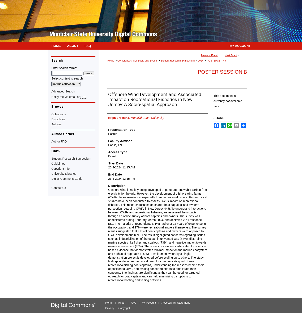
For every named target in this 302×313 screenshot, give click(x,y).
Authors (56, 124)
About (121, 302)
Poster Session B (222, 72)
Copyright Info (60, 168)
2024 (201, 60)
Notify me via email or (68, 97)
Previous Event (209, 55)
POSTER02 (214, 60)
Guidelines (58, 163)
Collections (58, 114)
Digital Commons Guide (66, 178)
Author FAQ (59, 141)
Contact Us (58, 188)
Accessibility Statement (175, 302)
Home (110, 60)
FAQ (133, 302)
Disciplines (58, 119)
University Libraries (63, 173)
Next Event (231, 55)
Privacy (109, 308)
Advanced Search (63, 91)
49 (224, 60)
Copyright (124, 308)
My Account (149, 302)
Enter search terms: (64, 68)
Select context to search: (67, 78)
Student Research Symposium (178, 60)
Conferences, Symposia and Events (137, 60)
